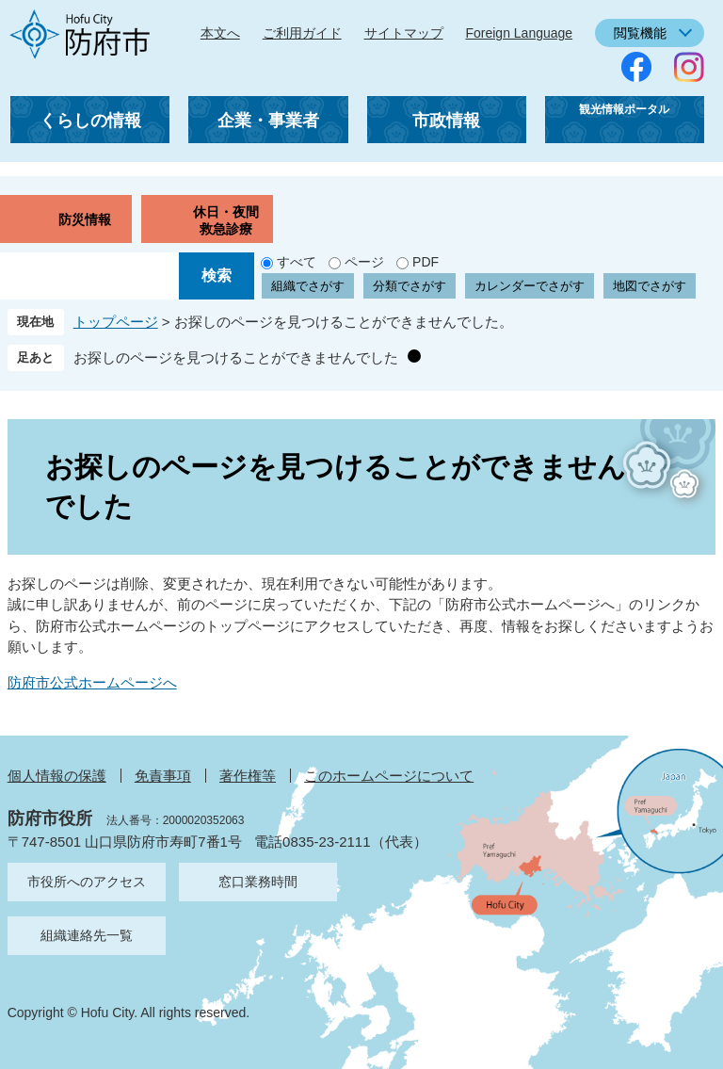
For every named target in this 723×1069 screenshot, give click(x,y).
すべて (296, 261)
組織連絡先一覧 (86, 935)
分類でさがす (409, 286)
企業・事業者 (268, 120)
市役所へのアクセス (86, 881)
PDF (425, 261)
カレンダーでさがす (529, 286)
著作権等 (247, 776)
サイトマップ (403, 32)
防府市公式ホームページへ (92, 682)
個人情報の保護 (57, 776)
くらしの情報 (90, 120)
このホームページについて (389, 776)
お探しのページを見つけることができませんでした (235, 357)
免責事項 (163, 776)
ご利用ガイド (302, 32)
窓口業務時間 (257, 881)
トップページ (115, 322)
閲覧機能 (640, 32)
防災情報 (84, 219)
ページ (364, 261)
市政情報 (446, 120)
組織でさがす (308, 286)
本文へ (220, 32)
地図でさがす (649, 286)
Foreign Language (518, 32)
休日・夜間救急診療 (226, 220)
